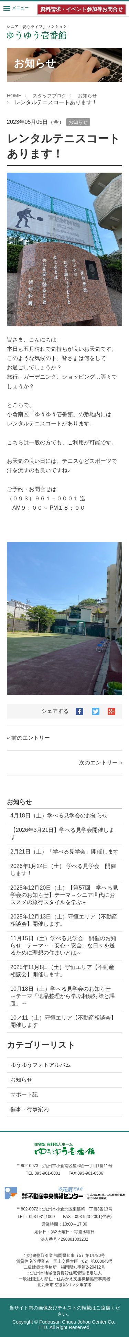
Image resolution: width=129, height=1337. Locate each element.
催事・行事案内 (29, 1109)
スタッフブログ (49, 95)
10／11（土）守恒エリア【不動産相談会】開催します (63, 1021)
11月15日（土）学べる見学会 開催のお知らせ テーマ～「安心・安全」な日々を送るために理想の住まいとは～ (63, 945)
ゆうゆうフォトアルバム (40, 1065)
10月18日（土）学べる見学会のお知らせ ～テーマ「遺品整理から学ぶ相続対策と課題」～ (63, 996)
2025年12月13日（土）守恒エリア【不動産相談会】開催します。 (63, 920)
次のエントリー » (100, 762)
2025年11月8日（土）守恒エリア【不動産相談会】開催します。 (62, 970)
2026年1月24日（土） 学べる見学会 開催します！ (63, 869)
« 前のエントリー (28, 738)
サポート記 (24, 1094)
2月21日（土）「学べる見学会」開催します (64, 852)
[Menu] (16, 9)
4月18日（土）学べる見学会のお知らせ (59, 815)
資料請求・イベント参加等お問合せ (81, 9)
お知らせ (87, 95)
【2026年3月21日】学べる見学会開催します (62, 833)
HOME (14, 95)
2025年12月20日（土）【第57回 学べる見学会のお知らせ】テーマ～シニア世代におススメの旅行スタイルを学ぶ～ (64, 895)
